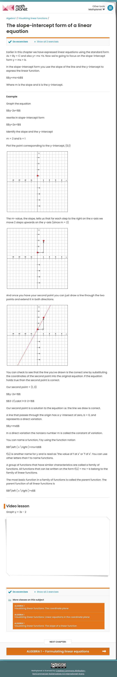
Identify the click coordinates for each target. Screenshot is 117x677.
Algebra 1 (11, 18)
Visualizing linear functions (32, 18)
